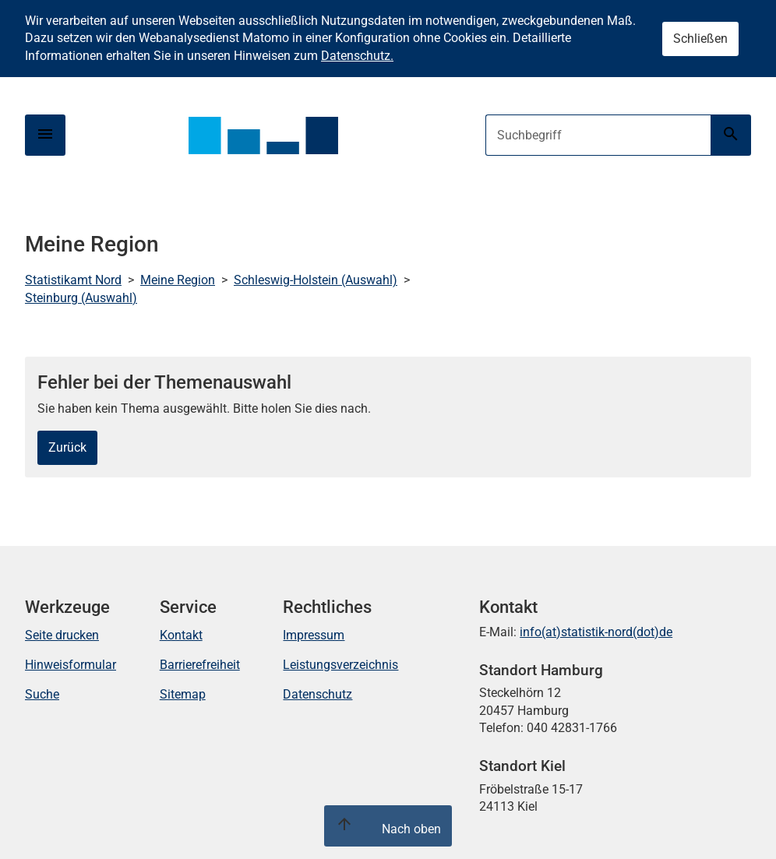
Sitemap (183, 694)
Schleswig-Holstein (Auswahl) (315, 280)
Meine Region (177, 280)
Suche (42, 694)
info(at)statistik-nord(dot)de (596, 632)
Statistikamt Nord (73, 280)
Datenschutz (317, 694)
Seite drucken (62, 635)
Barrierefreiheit (200, 664)
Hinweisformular (70, 664)
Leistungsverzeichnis (340, 664)
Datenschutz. (357, 55)
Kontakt (181, 635)
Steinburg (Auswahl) (81, 297)
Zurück (67, 447)
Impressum (313, 635)
